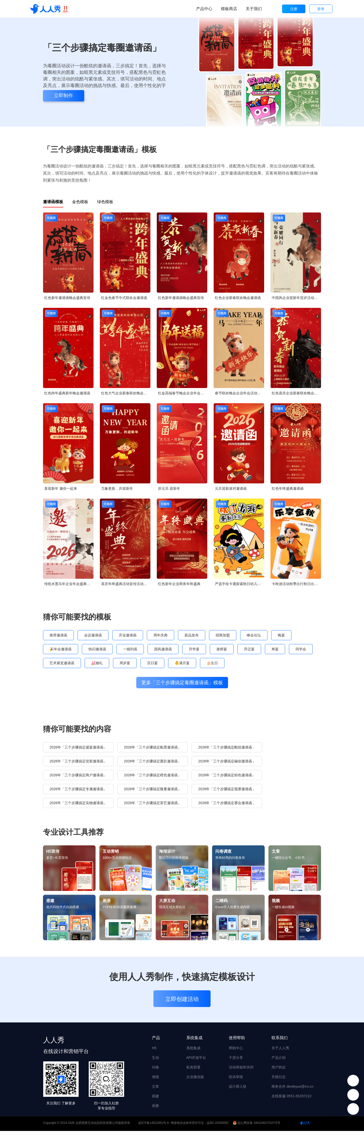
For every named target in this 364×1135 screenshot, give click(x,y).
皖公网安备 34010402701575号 (257, 1127)
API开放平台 (196, 1062)
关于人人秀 (280, 1052)
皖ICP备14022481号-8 (154, 1127)
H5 (154, 1052)
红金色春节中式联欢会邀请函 (124, 298)
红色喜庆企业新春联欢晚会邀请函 (296, 393)
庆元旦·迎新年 (169, 488)
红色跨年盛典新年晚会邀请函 (67, 393)
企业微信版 (195, 1081)
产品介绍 (278, 1062)
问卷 (155, 1071)
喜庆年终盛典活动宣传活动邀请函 (125, 584)
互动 (155, 1062)
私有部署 (193, 1071)
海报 (155, 1081)
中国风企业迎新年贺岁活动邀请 (296, 298)
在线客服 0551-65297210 (291, 1100)
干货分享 (236, 1062)
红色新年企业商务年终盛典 (179, 584)
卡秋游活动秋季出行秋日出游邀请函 (296, 584)
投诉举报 (236, 1081)
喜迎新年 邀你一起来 (60, 488)
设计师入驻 (237, 1090)
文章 (155, 1090)
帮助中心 (236, 1052)
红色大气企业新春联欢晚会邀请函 (125, 393)
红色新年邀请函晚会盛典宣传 (67, 298)
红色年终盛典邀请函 (288, 488)
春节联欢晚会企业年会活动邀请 (239, 393)
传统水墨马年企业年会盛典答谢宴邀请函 (69, 584)
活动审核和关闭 (241, 1071)
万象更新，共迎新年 (117, 488)
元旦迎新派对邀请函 (231, 488)
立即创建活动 (182, 1003)
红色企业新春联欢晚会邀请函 (238, 298)
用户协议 (278, 1071)
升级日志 (278, 1081)
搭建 (155, 1100)
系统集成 (193, 1052)
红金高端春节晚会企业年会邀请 (182, 393)
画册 (155, 1110)
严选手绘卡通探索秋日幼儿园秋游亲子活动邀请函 (239, 584)
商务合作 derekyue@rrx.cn (292, 1090)
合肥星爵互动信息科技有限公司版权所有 (103, 1127)
